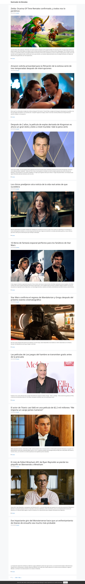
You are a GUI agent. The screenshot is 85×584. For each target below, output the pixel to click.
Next (20, 577)
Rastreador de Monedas (19, 2)
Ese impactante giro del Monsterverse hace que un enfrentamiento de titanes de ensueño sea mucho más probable (42, 521)
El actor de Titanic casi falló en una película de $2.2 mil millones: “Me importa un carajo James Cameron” (42, 408)
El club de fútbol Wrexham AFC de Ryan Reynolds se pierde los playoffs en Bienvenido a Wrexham (39, 463)
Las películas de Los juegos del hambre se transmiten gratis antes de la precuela (41, 355)
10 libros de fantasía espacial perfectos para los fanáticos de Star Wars (41, 244)
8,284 (16, 577)
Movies (13, 58)
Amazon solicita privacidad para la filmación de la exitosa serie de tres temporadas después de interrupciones (41, 67)
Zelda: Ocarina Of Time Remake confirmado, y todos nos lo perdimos (38, 9)
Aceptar (65, 582)
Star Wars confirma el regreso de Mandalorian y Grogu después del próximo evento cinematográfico (42, 298)
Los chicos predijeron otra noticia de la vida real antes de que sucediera (39, 185)
